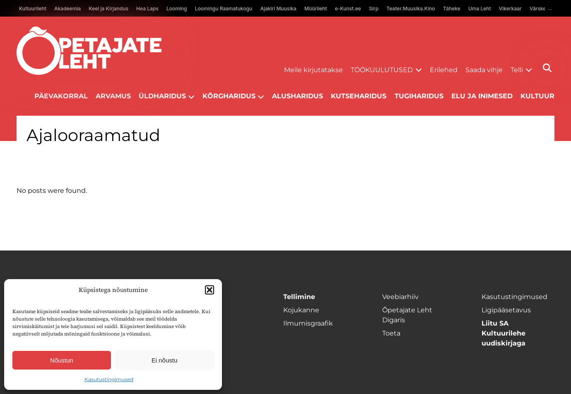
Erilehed (444, 70)
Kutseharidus (358, 96)
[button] (209, 290)
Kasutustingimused (108, 379)
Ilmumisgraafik (308, 323)
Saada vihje (484, 70)
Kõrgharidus (228, 96)
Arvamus (113, 96)
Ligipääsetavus (506, 310)
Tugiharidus (419, 96)
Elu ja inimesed (482, 96)
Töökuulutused (382, 70)
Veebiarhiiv (400, 297)
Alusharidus (297, 96)
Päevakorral (61, 96)
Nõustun (61, 360)
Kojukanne (301, 310)
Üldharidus (162, 96)
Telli (517, 70)
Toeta (391, 333)
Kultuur (537, 96)
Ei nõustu (165, 360)
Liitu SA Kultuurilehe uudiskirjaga (503, 333)
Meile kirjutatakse (313, 70)
